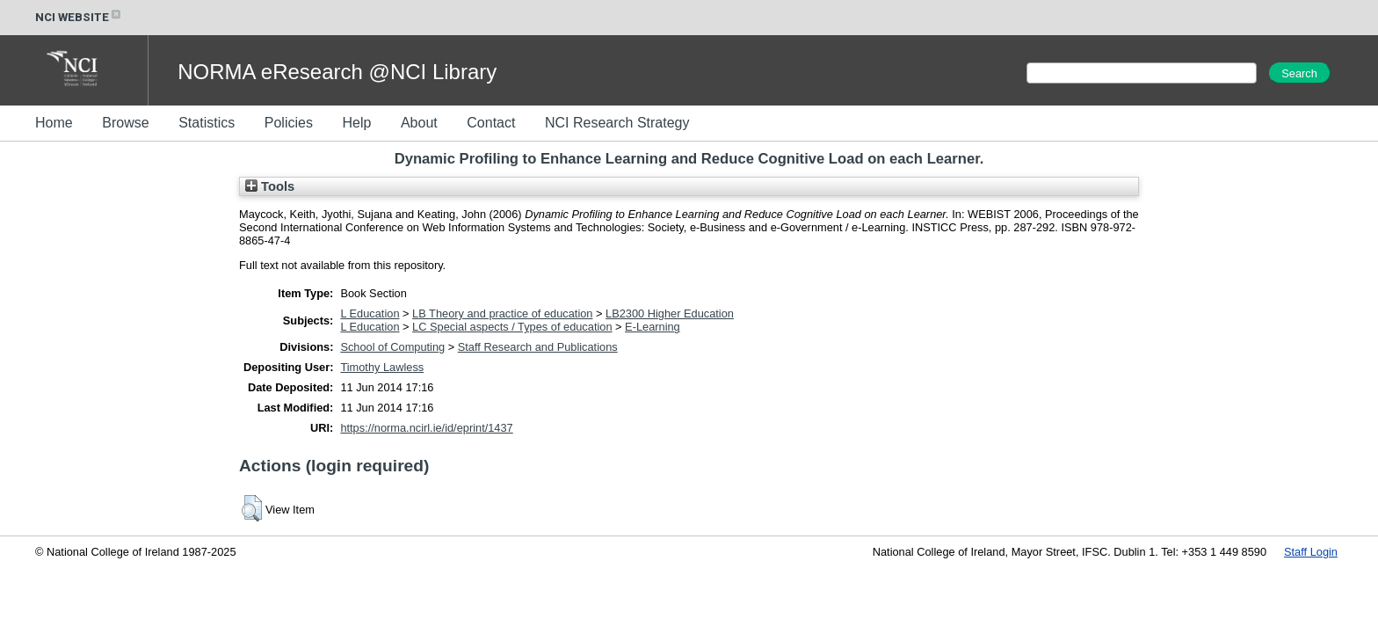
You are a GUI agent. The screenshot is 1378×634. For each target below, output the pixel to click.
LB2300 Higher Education (670, 313)
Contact (491, 122)
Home (54, 122)
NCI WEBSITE (79, 17)
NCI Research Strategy (617, 122)
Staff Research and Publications (538, 346)
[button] (252, 508)
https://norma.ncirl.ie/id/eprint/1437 (426, 427)
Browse (125, 122)
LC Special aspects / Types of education (512, 326)
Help (356, 122)
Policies (289, 122)
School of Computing (392, 346)
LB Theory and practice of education (502, 313)
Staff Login (1311, 551)
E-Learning (652, 326)
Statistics (206, 122)
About (419, 122)
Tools (269, 186)
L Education (369, 313)
